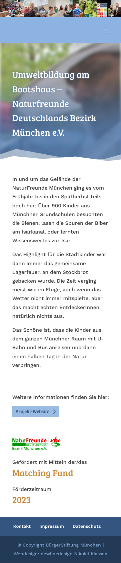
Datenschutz (87, 526)
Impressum (51, 526)
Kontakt (22, 526)
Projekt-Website (32, 411)
